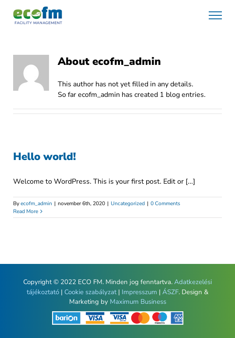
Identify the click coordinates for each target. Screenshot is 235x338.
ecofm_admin (36, 203)
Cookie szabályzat (90, 292)
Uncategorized (128, 203)
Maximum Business (138, 301)
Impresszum (139, 292)
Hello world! (44, 156)
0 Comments (165, 203)
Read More (25, 211)
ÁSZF (170, 292)
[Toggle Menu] (215, 15)
